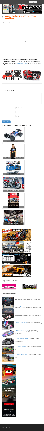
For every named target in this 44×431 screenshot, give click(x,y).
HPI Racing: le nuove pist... (22, 306)
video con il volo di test (22, 63)
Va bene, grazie (33, 2)
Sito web (17, 116)
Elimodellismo (13, 22)
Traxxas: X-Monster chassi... (22, 354)
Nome (19, 107)
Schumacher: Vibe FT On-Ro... (22, 330)
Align (9, 22)
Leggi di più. (24, 2)
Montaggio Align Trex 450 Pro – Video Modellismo (20, 17)
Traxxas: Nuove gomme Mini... (22, 338)
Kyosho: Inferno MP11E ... (21, 322)
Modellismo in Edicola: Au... (22, 297)
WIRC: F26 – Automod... (21, 314)
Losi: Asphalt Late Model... (21, 346)
